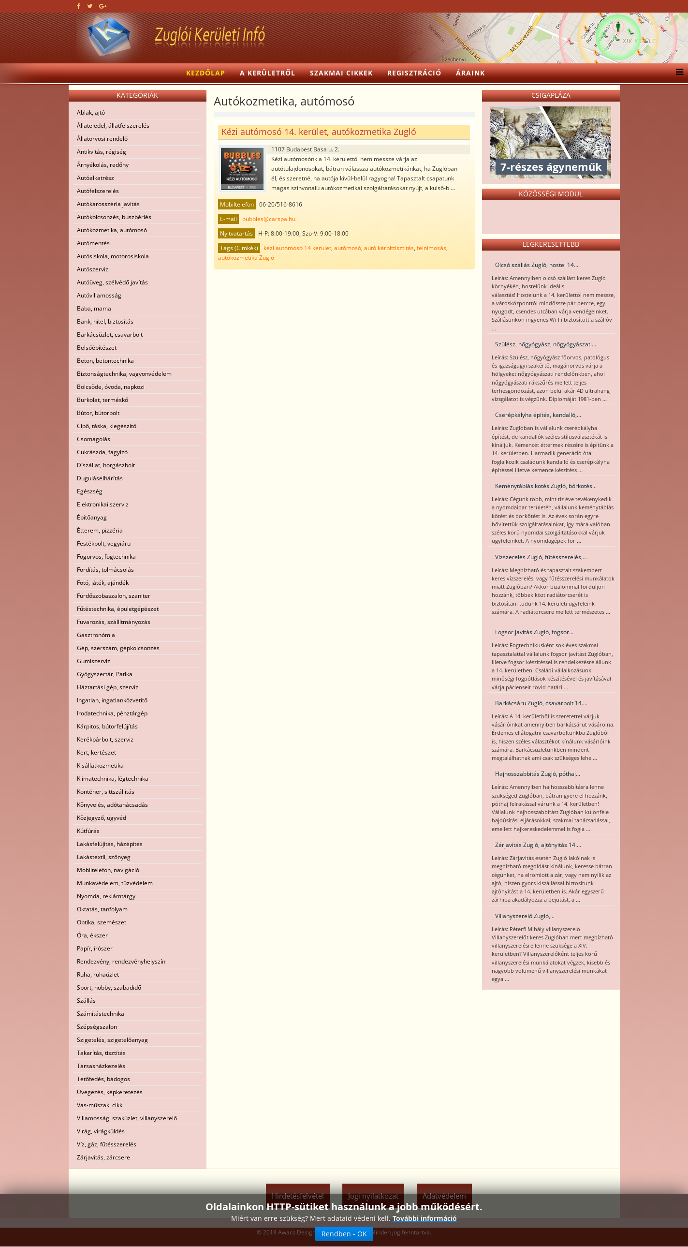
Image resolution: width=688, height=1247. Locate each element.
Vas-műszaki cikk (99, 1105)
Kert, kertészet (96, 752)
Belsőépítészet (97, 347)
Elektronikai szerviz (103, 504)
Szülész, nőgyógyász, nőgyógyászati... (545, 344)
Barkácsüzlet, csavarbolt (110, 334)
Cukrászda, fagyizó (102, 452)
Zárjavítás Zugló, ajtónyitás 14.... (538, 845)
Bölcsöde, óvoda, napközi (111, 387)
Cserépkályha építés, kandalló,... (538, 415)
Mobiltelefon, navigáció (108, 870)
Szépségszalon (97, 1027)
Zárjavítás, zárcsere (103, 1157)
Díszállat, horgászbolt (106, 465)
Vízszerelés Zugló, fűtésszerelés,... (541, 557)
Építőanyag (92, 517)
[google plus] (102, 6)
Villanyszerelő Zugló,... (525, 916)
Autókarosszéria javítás (108, 204)
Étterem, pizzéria (100, 530)
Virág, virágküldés (101, 1131)
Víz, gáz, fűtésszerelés (106, 1144)
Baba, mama (94, 308)
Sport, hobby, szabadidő (109, 987)
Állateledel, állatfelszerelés (113, 125)
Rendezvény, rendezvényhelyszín (121, 961)
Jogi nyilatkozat (373, 1196)
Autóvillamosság (99, 295)
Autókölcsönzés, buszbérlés (114, 217)
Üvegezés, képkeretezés (110, 1092)
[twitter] (89, 6)
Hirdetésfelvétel (298, 1196)
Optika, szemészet (101, 922)
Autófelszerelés (98, 191)
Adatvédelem (444, 1196)
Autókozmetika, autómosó (112, 230)
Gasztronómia (96, 635)
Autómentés (93, 243)
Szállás (86, 1000)
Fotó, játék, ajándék (103, 583)
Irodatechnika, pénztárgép (112, 713)
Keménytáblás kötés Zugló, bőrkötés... (546, 486)
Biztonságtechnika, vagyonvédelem (124, 374)
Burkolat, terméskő (102, 400)
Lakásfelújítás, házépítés (110, 844)
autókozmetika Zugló (246, 257)
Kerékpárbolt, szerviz (105, 739)
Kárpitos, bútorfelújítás (107, 726)
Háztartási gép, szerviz (107, 687)
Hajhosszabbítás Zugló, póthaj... (537, 774)
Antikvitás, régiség (101, 152)
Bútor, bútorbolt (98, 413)
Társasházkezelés (101, 1066)
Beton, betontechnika (105, 360)
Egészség (89, 491)
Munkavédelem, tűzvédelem (115, 883)
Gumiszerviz (93, 661)
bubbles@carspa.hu (268, 219)
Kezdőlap (205, 72)
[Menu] (677, 73)
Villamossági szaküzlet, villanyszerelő (127, 1118)
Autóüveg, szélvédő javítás (112, 282)
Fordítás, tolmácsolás (105, 569)
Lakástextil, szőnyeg (104, 857)
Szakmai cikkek (341, 72)
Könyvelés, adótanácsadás (112, 805)
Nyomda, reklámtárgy (106, 896)
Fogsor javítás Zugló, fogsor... (534, 632)
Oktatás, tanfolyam (102, 909)
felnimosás (431, 248)
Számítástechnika (100, 1013)
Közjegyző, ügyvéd (101, 818)
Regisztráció (414, 72)
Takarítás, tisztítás (101, 1053)
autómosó (347, 248)
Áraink (470, 72)
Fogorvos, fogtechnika (106, 556)
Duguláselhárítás (100, 478)
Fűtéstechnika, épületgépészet (118, 609)
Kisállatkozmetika (100, 765)
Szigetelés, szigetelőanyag (112, 1040)
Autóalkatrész (95, 178)
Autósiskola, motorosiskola (113, 256)
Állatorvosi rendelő (102, 138)
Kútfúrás (88, 831)
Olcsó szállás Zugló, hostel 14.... (537, 265)
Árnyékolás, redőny (103, 165)
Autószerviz (92, 269)
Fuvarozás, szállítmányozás (113, 622)
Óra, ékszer (92, 935)
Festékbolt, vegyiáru (104, 543)
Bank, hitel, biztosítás (105, 321)
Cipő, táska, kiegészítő (106, 426)
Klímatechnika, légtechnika (112, 778)
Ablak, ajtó (91, 112)
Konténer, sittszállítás (105, 791)
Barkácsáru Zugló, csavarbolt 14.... (541, 703)
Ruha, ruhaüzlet (98, 974)
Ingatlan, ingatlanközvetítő (112, 700)
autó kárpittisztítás (389, 248)
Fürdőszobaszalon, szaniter (113, 596)
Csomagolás (93, 439)
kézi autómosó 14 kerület (297, 248)
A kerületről (267, 72)
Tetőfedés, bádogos (103, 1079)
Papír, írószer (95, 948)
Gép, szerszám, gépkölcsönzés (118, 648)
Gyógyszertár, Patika (104, 674)
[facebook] (78, 6)
